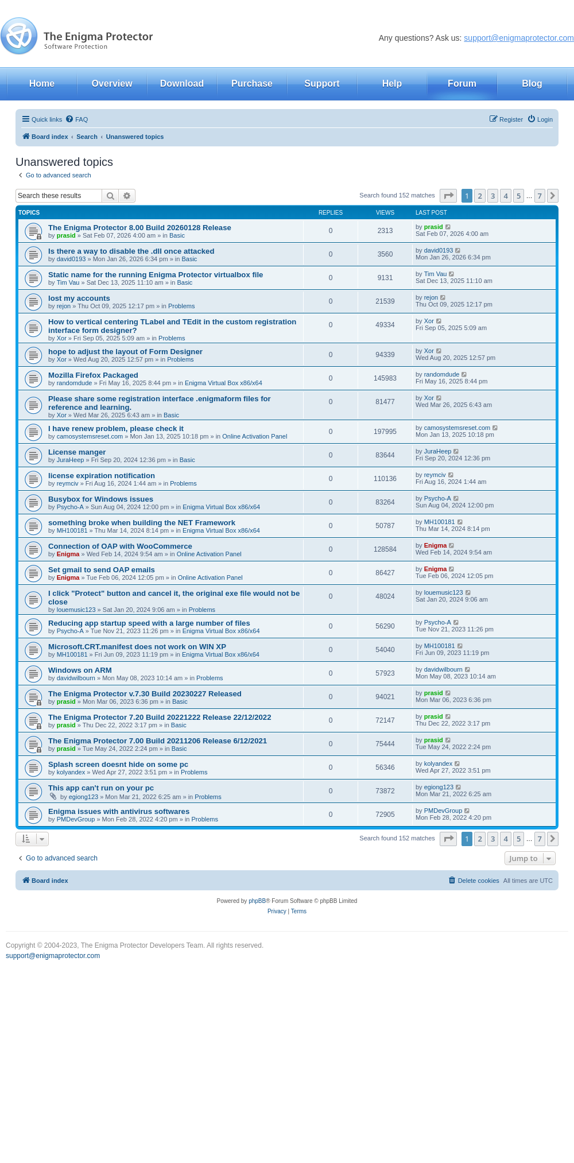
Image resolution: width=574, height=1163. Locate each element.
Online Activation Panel (254, 436)
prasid (66, 235)
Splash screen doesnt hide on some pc (118, 764)
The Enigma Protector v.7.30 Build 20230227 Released (145, 693)
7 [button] (540, 196)
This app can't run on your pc (101, 788)
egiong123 (83, 796)
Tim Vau (68, 282)
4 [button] (505, 196)
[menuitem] (76, 119)
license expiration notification (101, 475)
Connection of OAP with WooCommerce (120, 546)
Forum (462, 83)
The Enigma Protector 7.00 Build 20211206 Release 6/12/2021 (157, 740)
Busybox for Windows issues (100, 499)
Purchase (252, 83)
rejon (64, 306)
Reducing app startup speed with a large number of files (149, 623)
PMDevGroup (76, 819)
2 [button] (480, 196)
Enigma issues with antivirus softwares (118, 811)
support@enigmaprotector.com (519, 37)
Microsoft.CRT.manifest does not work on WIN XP (137, 646)
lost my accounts (79, 298)
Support (321, 83)
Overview (111, 83)
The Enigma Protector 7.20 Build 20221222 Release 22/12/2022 (160, 717)
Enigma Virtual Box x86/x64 (223, 382)
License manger (77, 452)
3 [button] (493, 196)
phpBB (257, 901)
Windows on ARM (80, 670)
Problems (181, 306)
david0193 (71, 258)
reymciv (68, 483)
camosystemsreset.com (90, 436)
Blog (532, 83)
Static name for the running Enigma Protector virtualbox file (155, 274)
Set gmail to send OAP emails (101, 569)
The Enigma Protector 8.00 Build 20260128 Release (139, 227)
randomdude (74, 382)
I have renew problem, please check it (116, 428)
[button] (448, 196)
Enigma (68, 554)
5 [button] (519, 196)
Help (392, 83)
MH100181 (72, 530)
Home (42, 83)
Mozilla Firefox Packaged (93, 375)
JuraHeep (70, 459)
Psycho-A (70, 506)
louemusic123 (76, 609)
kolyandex (71, 772)
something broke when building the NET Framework (141, 522)
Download (182, 83)
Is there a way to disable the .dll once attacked (131, 251)
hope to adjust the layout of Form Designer (125, 351)
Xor (62, 338)
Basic (177, 235)
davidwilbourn (76, 677)
